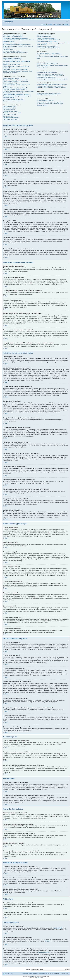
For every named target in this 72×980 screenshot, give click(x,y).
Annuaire (49, 24)
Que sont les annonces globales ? (11, 112)
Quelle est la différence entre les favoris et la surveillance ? (52, 84)
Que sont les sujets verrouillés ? (11, 117)
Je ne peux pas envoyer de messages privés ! (48, 53)
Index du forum (9, 21)
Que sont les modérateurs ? (44, 36)
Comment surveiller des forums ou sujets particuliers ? (50, 86)
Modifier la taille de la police (67, 21)
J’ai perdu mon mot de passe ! (10, 43)
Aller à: (28, 969)
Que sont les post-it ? (8, 116)
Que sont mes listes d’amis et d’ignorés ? (47, 63)
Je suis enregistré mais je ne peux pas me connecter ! (17, 44)
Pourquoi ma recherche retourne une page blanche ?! (50, 75)
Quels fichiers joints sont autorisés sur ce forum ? (49, 93)
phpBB (31, 976)
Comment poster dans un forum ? (11, 78)
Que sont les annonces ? (9, 114)
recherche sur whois (43, 952)
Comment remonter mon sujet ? (11, 101)
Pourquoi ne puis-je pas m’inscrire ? (12, 51)
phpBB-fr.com (39, 977)
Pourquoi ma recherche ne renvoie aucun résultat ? (50, 74)
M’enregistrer (57, 24)
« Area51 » (47, 941)
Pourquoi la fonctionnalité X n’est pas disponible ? (49, 102)
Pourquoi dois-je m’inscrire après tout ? (13, 36)
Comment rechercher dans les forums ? (47, 72)
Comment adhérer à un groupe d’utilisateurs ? (48, 39)
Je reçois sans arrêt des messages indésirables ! (49, 55)
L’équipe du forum (27, 973)
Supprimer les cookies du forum (41, 973)
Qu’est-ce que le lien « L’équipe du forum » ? (48, 47)
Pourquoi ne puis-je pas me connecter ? (13, 35)
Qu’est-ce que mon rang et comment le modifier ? (15, 69)
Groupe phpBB (58, 928)
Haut (6, 136)
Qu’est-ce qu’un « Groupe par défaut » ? (47, 46)
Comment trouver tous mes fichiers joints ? (47, 94)
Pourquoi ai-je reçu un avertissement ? (13, 92)
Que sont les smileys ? (9, 109)
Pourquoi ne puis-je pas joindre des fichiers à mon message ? (19, 91)
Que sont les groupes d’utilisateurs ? (46, 38)
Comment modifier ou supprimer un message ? (15, 80)
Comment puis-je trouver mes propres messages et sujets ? (52, 79)
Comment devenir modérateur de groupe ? (47, 41)
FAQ (44, 24)
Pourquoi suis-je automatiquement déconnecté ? (15, 38)
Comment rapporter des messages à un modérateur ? (16, 94)
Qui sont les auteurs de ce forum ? (45, 100)
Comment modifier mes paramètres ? (12, 58)
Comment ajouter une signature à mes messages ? (16, 81)
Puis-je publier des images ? (10, 111)
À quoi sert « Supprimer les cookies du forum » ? (15, 52)
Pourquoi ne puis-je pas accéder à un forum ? (14, 89)
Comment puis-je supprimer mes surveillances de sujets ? (51, 87)
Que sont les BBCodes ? (9, 106)
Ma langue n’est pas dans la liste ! (11, 64)
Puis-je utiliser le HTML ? (9, 108)
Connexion (66, 24)
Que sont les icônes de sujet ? (10, 119)
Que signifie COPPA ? (8, 49)
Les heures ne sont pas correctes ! (12, 59)
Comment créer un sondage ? (10, 83)
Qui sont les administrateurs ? (44, 35)
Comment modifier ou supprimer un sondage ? (15, 88)
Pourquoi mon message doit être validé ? (13, 99)
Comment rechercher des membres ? (46, 77)
